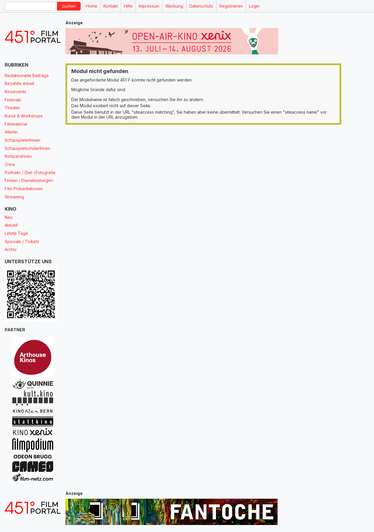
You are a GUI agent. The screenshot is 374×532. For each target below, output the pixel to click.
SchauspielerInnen (22, 140)
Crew (10, 164)
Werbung (174, 6)
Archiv (11, 249)
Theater (12, 107)
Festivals (13, 99)
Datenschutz (201, 6)
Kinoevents (15, 91)
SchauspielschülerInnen (27, 148)
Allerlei (11, 131)
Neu (9, 217)
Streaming (14, 196)
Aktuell (11, 225)
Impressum (149, 6)
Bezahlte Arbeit (19, 83)
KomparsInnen (18, 156)
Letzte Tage (16, 233)
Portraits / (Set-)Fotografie (30, 172)
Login (254, 6)
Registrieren (231, 6)
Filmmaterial (16, 124)
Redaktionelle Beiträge (27, 75)
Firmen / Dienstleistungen (29, 180)
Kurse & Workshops (24, 115)
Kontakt (110, 6)
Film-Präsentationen (24, 188)
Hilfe (128, 6)
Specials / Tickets (22, 241)
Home (91, 6)
